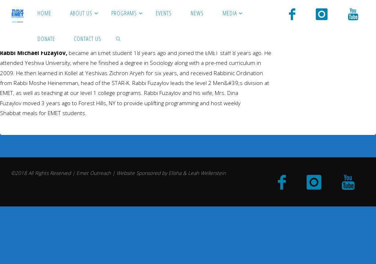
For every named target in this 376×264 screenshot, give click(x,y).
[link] (119, 38)
